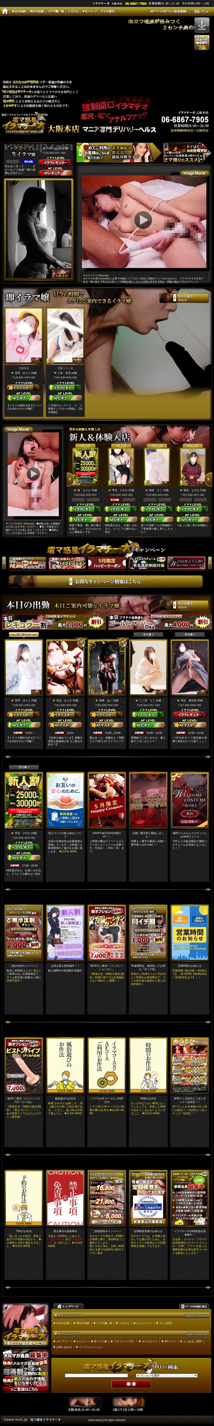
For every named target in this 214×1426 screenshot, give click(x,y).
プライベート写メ (124, 1341)
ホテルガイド (149, 1341)
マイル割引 (165, 1323)
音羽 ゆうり (23, 373)
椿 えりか (84, 490)
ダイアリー (62, 1341)
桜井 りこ (155, 490)
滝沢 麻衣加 (189, 700)
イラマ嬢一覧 (104, 1323)
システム (124, 1323)
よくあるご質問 (192, 1341)
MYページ (170, 1341)
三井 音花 (64, 373)
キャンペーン (144, 1323)
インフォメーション (91, 1347)
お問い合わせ (64, 1347)
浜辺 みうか (64, 700)
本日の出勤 (62, 1323)
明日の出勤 (83, 1323)
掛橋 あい (105, 700)
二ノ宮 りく (147, 700)
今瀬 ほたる (54, 148)
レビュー (81, 1341)
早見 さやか (120, 490)
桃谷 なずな (191, 490)
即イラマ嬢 (100, 1341)
